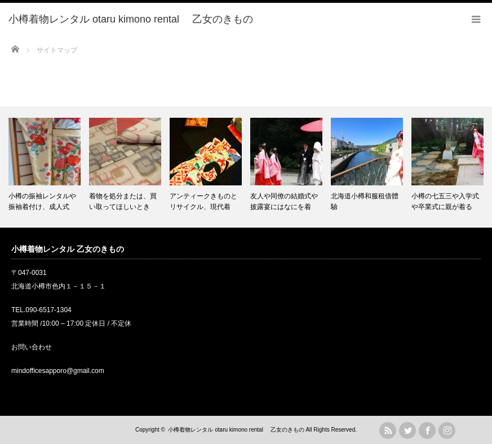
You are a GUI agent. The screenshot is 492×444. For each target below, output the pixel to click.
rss (387, 430)
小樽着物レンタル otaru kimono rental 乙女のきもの (236, 430)
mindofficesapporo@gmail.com (57, 371)
